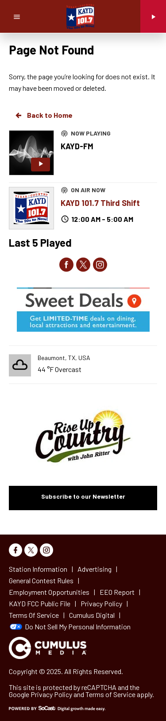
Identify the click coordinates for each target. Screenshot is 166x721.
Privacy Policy (51, 694)
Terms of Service (110, 694)
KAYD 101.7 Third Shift (100, 203)
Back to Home (43, 115)
